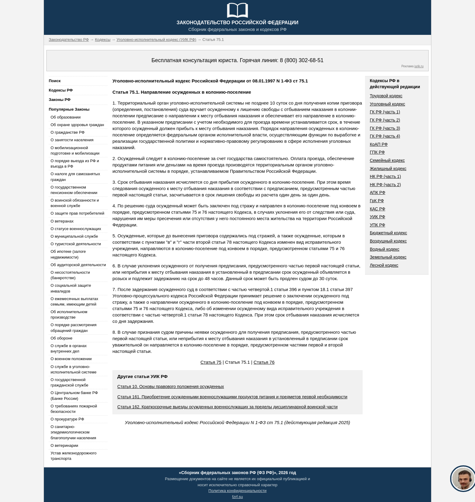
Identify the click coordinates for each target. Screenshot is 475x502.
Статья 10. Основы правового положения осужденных (170, 386)
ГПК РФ (377, 152)
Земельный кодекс (388, 257)
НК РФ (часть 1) (385, 176)
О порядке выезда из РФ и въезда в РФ (75, 164)
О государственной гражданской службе (69, 382)
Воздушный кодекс (388, 241)
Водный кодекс (385, 249)
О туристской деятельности (76, 244)
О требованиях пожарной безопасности (74, 409)
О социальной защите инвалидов (71, 288)
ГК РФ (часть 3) (385, 128)
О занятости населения (72, 140)
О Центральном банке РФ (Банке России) (74, 395)
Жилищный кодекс (388, 168)
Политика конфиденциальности (237, 490)
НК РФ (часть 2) (385, 184)
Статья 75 (211, 362)
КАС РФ (377, 208)
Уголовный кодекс (387, 104)
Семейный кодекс (387, 160)
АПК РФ (377, 192)
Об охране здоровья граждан (77, 124)
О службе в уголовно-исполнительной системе (74, 369)
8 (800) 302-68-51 (302, 60)
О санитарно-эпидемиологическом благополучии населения (73, 432)
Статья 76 (264, 362)
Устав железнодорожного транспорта (73, 456)
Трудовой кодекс (386, 95)
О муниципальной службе (74, 236)
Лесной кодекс (384, 265)
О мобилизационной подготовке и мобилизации (75, 151)
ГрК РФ (377, 200)
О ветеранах (62, 221)
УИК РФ (377, 216)
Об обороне (61, 338)
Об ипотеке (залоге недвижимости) (68, 254)
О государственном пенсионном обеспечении (74, 190)
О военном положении (71, 358)
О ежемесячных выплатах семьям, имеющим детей (74, 301)
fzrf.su (237, 496)
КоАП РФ (379, 144)
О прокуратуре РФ (67, 419)
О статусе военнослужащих (76, 228)
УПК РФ (377, 225)
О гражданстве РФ (68, 132)
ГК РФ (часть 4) (385, 136)
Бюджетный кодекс (388, 232)
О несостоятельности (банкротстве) (70, 275)
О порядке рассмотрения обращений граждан (74, 328)
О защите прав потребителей (77, 213)
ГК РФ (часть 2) (385, 120)
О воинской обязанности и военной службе (75, 203)
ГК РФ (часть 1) (385, 111)
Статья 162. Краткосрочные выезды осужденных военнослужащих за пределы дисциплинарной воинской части (227, 406)
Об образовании (66, 117)
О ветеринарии (64, 445)
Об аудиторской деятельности (78, 265)
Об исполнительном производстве (69, 315)
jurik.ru (419, 66)
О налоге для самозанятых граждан (75, 177)
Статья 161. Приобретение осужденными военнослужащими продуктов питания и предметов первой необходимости (232, 396)
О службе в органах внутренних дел (69, 348)
